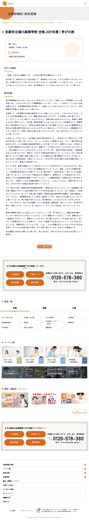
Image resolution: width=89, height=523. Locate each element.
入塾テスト (35, 274)
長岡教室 (71, 322)
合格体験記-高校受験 (32, 22)
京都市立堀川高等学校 (47, 22)
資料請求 (35, 282)
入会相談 (15, 274)
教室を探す (6, 473)
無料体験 (15, 282)
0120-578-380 (66, 277)
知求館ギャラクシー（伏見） (52, 322)
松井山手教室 (28, 327)
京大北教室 (49, 317)
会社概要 (12, 511)
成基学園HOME (6, 22)
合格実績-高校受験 (18, 22)
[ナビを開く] (85, 3)
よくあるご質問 (8, 489)
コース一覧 (6, 469)
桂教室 (26, 322)
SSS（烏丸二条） (8, 317)
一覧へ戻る (46, 246)
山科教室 (71, 317)
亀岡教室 (49, 327)
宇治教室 (5, 327)
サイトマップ (7, 493)
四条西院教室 (6, 322)
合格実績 (6, 477)
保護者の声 (6, 497)
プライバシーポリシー (27, 511)
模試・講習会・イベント (11, 481)
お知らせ (6, 501)
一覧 (76, 411)
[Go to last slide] (3, 400)
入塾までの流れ (8, 485)
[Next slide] (86, 400)
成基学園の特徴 (8, 464)
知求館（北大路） (30, 317)
